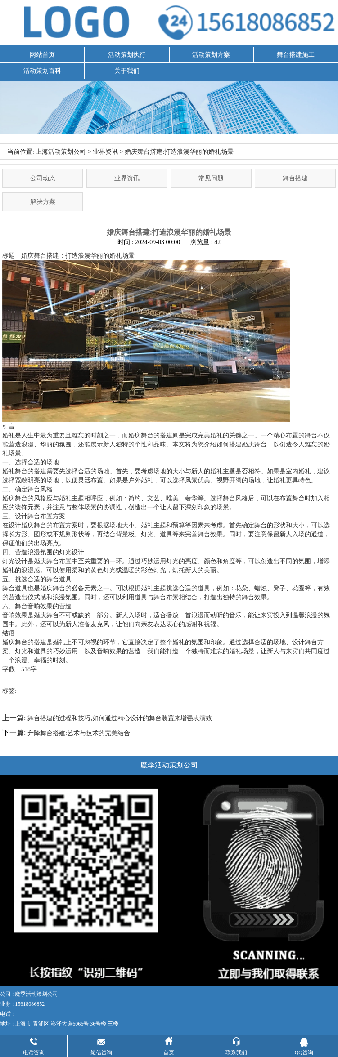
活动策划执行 (127, 54)
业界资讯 (105, 151)
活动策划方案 (211, 54)
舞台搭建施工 (296, 54)
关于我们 (127, 70)
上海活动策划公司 (61, 151)
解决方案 (42, 201)
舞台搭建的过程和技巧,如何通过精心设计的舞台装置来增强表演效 (119, 718)
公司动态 (42, 178)
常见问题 (211, 178)
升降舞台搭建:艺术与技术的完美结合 (78, 733)
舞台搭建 (295, 178)
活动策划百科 (42, 70)
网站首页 (42, 54)
